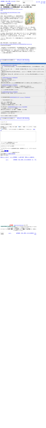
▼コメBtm (43, 1)
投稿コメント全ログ (4, 159)
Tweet (1, 10)
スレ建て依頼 (21, 159)
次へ (42, 2)
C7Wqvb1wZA (27, 97)
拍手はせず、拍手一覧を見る (23, 59)
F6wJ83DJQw (15, 91)
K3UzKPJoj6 (14, 84)
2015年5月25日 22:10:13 (7, 65)
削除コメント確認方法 (29, 159)
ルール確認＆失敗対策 (10, 155)
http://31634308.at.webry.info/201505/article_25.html (10, 12)
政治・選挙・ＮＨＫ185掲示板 (24, 161)
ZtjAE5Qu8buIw (22, 97)
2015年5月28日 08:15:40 (12, 106)
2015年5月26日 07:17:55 (14, 97)
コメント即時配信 (13, 159)
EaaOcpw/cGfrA (20, 9)
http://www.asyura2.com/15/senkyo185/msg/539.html (6, 8)
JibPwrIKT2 (14, 65)
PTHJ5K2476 (14, 77)
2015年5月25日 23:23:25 (7, 77)
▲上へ (7, 161)
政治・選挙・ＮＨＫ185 (10, 1)
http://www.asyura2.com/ (19, 227)
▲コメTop (38, 1)
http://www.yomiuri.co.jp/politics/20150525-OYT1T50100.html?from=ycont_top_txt (16, 44)
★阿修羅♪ (3, 1)
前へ (44, 2)
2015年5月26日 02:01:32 (7, 84)
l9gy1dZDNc (24, 106)
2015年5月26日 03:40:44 (7, 91)
